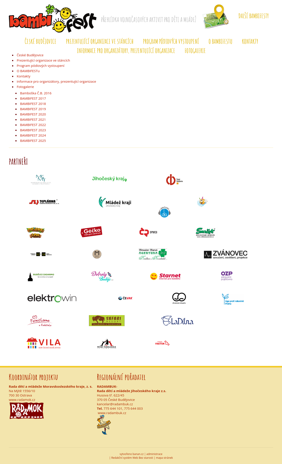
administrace (155, 454)
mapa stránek (164, 458)
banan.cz (138, 454)
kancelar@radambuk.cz (115, 404)
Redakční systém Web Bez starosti (132, 458)
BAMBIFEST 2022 (33, 124)
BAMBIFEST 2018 (33, 103)
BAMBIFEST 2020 (33, 114)
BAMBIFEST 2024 (33, 135)
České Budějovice (40, 41)
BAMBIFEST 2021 (33, 119)
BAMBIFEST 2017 (33, 98)
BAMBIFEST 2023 (33, 130)
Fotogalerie (195, 51)
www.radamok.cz (22, 399)
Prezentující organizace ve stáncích (100, 41)
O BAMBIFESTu (220, 41)
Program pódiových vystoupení (171, 41)
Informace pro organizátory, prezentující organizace (126, 51)
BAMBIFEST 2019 (33, 109)
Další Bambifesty (253, 16)
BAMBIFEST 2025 (33, 140)
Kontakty (250, 41)
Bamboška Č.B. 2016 (36, 93)
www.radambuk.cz (112, 413)
